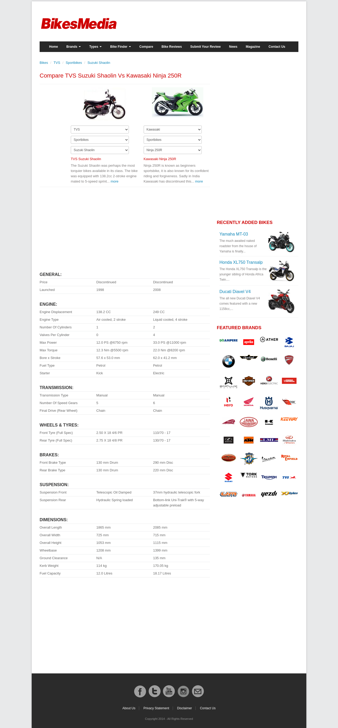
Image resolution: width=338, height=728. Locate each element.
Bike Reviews (172, 47)
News (233, 47)
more (115, 181)
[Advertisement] (125, 227)
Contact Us (277, 47)
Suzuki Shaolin (98, 63)
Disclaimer (184, 708)
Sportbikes (74, 63)
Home (53, 47)
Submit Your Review (205, 47)
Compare (146, 47)
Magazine (253, 47)
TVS (57, 63)
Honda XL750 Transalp (241, 262)
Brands (73, 47)
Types (95, 47)
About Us (128, 708)
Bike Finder (120, 47)
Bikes (44, 63)
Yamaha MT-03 (233, 234)
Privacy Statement (156, 708)
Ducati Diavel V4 (235, 291)
